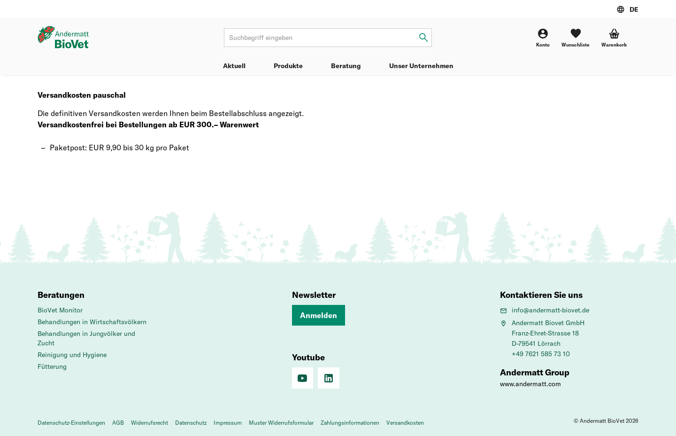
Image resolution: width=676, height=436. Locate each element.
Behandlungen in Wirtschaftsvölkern (92, 322)
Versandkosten (405, 422)
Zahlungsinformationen (350, 422)
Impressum (228, 422)
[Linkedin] (328, 378)
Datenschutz (191, 422)
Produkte (288, 66)
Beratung (346, 66)
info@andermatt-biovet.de (544, 310)
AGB (118, 422)
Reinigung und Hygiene (72, 354)
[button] (614, 38)
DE (634, 9)
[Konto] (543, 38)
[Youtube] (303, 378)
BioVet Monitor (60, 310)
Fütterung (52, 366)
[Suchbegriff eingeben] (424, 38)
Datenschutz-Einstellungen (71, 422)
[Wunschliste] (575, 38)
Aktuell (234, 66)
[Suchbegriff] (328, 37)
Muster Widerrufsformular (281, 422)
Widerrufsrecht (149, 422)
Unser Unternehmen (421, 66)
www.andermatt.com (530, 384)
